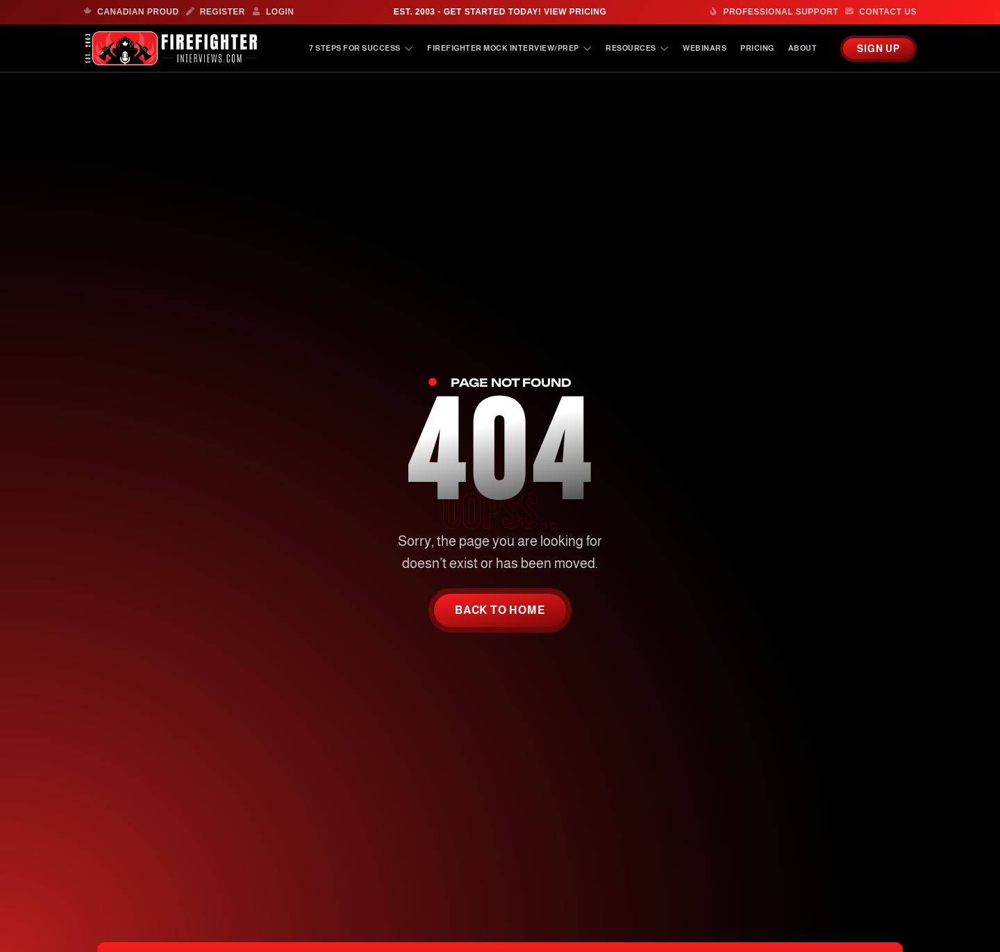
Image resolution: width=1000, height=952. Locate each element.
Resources (637, 48)
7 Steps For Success (361, 48)
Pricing (757, 48)
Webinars (704, 48)
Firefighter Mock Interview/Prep (509, 48)
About (802, 48)
